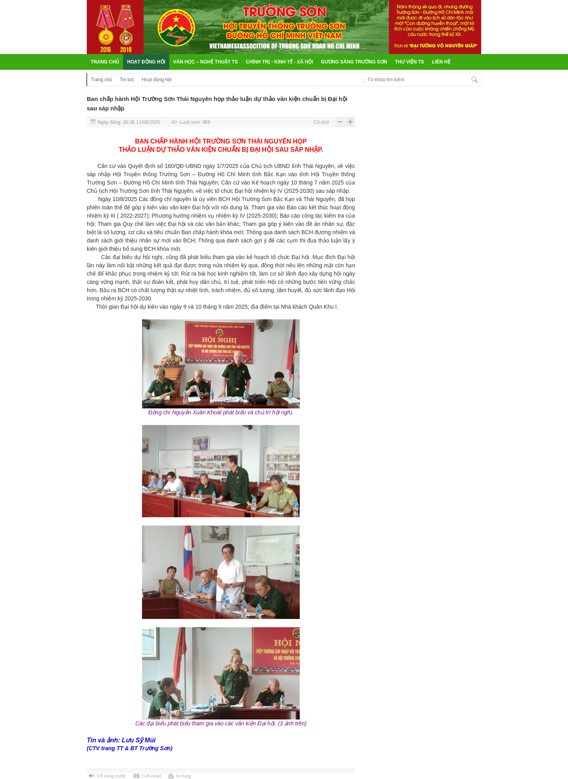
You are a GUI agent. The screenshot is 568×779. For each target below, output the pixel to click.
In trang (183, 776)
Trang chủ (105, 62)
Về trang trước (111, 776)
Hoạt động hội (146, 62)
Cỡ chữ (321, 122)
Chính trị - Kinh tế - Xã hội (279, 62)
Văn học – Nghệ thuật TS (205, 62)
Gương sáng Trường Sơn (354, 62)
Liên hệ (441, 62)
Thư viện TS (409, 62)
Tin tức (127, 79)
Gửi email (151, 776)
